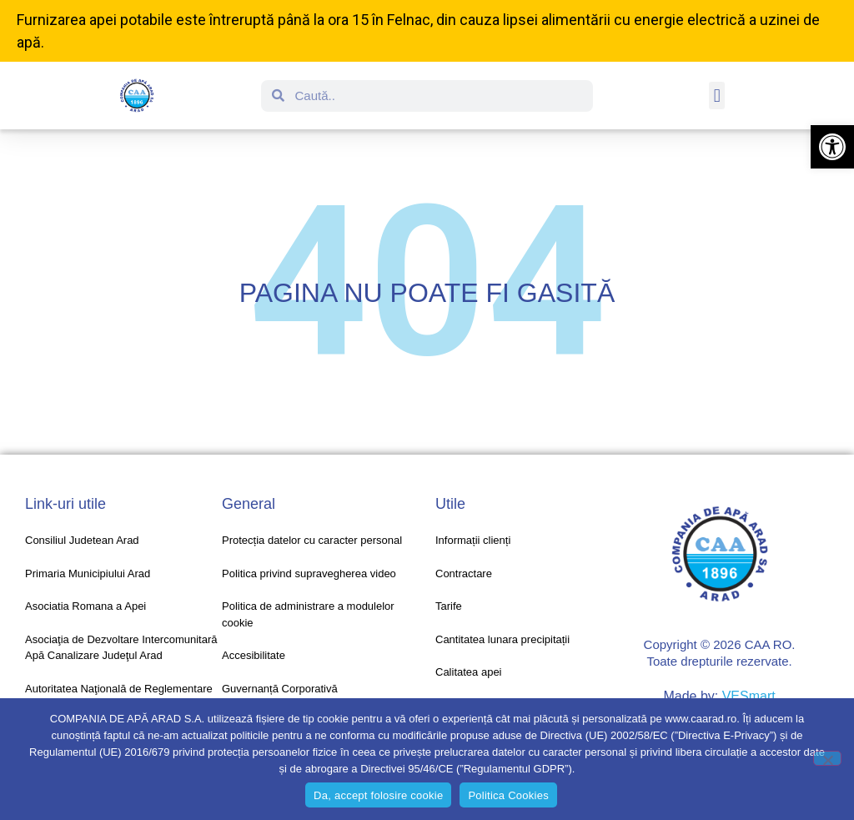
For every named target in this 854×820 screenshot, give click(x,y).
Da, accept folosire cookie (378, 795)
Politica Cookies (508, 795)
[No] (827, 758)
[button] (832, 147)
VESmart (749, 696)
